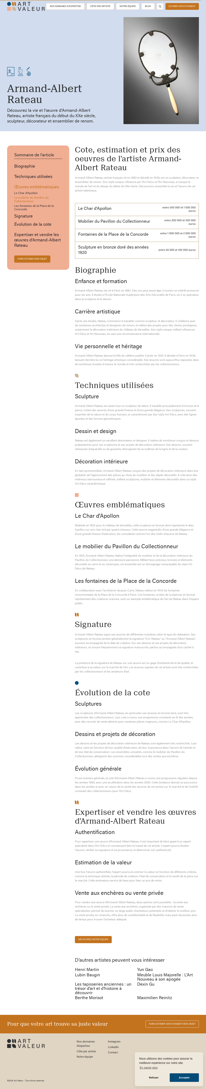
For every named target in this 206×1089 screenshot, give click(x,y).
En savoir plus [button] (149, 1067)
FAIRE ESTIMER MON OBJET (32, 259)
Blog (148, 6)
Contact (113, 1052)
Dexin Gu (145, 984)
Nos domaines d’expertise (65, 6)
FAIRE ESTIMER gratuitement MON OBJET (172, 1024)
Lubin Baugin (87, 975)
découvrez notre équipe (93, 939)
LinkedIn (113, 1047)
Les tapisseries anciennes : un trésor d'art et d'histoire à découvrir (103, 988)
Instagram (114, 1041)
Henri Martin (87, 970)
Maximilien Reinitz (154, 998)
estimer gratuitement (182, 6)
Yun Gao (145, 970)
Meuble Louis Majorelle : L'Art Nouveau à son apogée (165, 977)
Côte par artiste (100, 6)
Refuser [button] (154, 1077)
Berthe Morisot (89, 998)
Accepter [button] (184, 1077)
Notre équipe (128, 6)
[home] (26, 6)
